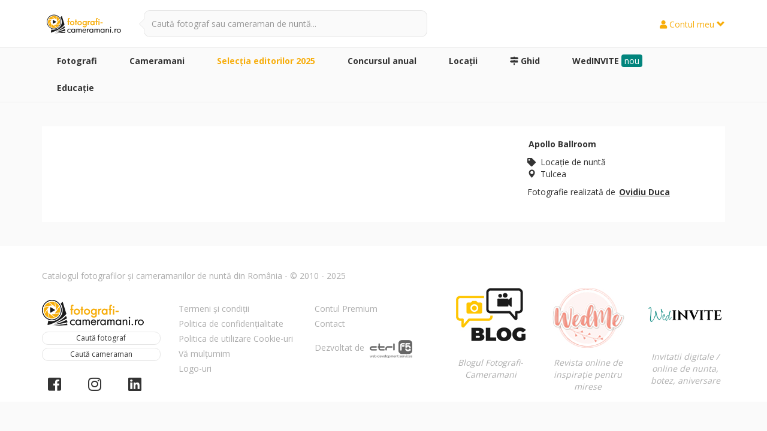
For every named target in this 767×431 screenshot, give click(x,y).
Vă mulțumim (204, 353)
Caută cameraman (101, 354)
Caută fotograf (101, 338)
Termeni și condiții (214, 308)
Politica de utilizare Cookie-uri (236, 338)
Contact (330, 323)
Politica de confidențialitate (231, 323)
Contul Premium (346, 308)
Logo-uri (195, 368)
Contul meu (692, 24)
